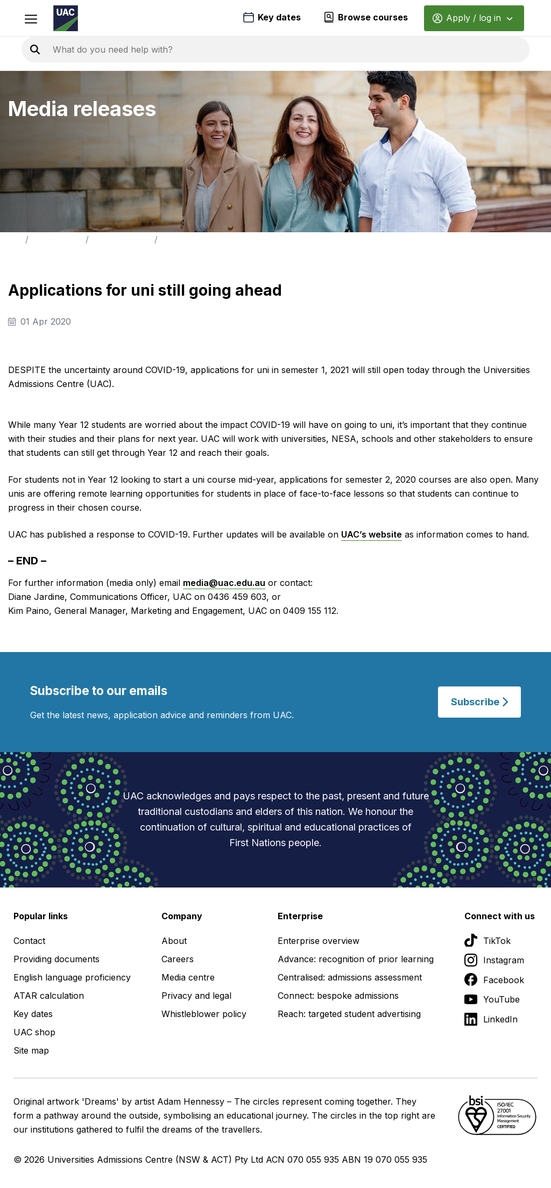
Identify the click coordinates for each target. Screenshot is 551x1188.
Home (10, 239)
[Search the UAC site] (182, 49)
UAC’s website (371, 534)
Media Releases (121, 239)
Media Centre (57, 239)
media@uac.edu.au (224, 582)
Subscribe (479, 701)
